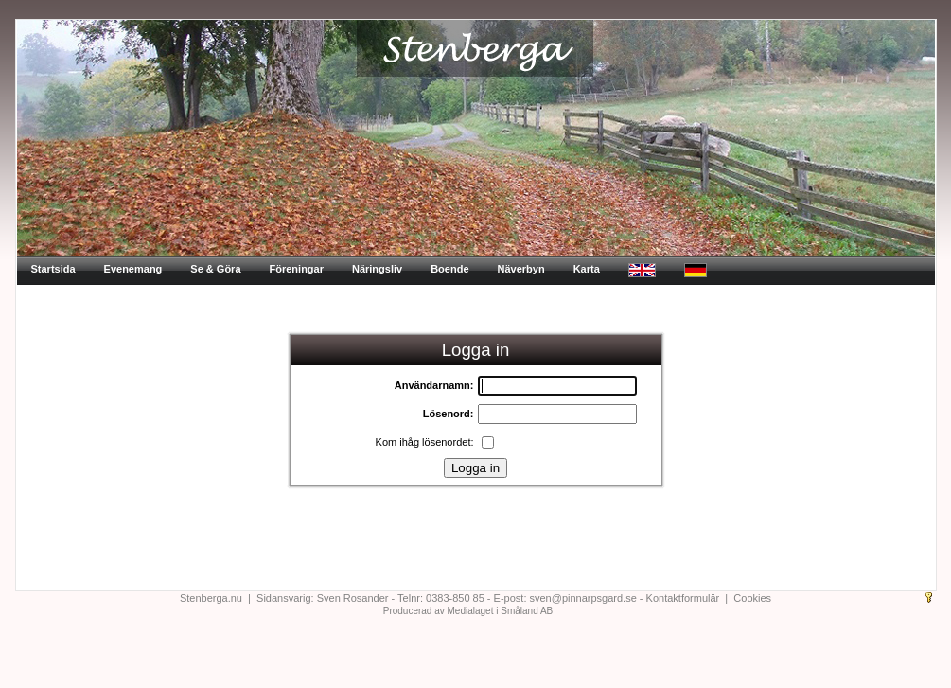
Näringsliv (377, 268)
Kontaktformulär (683, 598)
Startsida (53, 268)
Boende (449, 268)
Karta (586, 268)
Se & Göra (215, 268)
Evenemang (133, 268)
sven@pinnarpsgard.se (583, 598)
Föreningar (297, 268)
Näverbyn (521, 268)
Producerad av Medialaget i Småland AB (468, 611)
